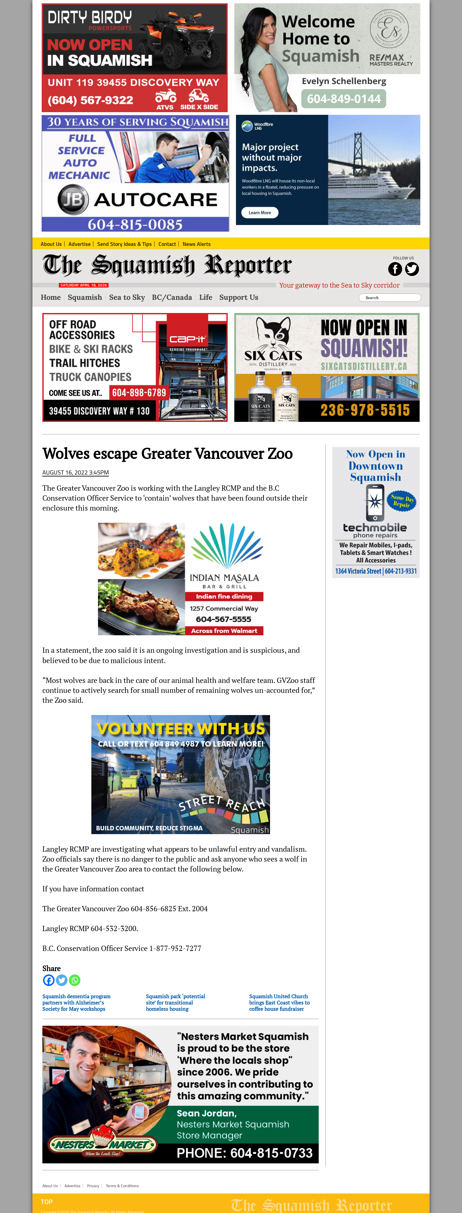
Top (47, 1201)
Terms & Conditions (122, 1186)
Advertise (72, 1186)
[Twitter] (62, 980)
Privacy (93, 1186)
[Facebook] (49, 980)
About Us (50, 1186)
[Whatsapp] (74, 980)
